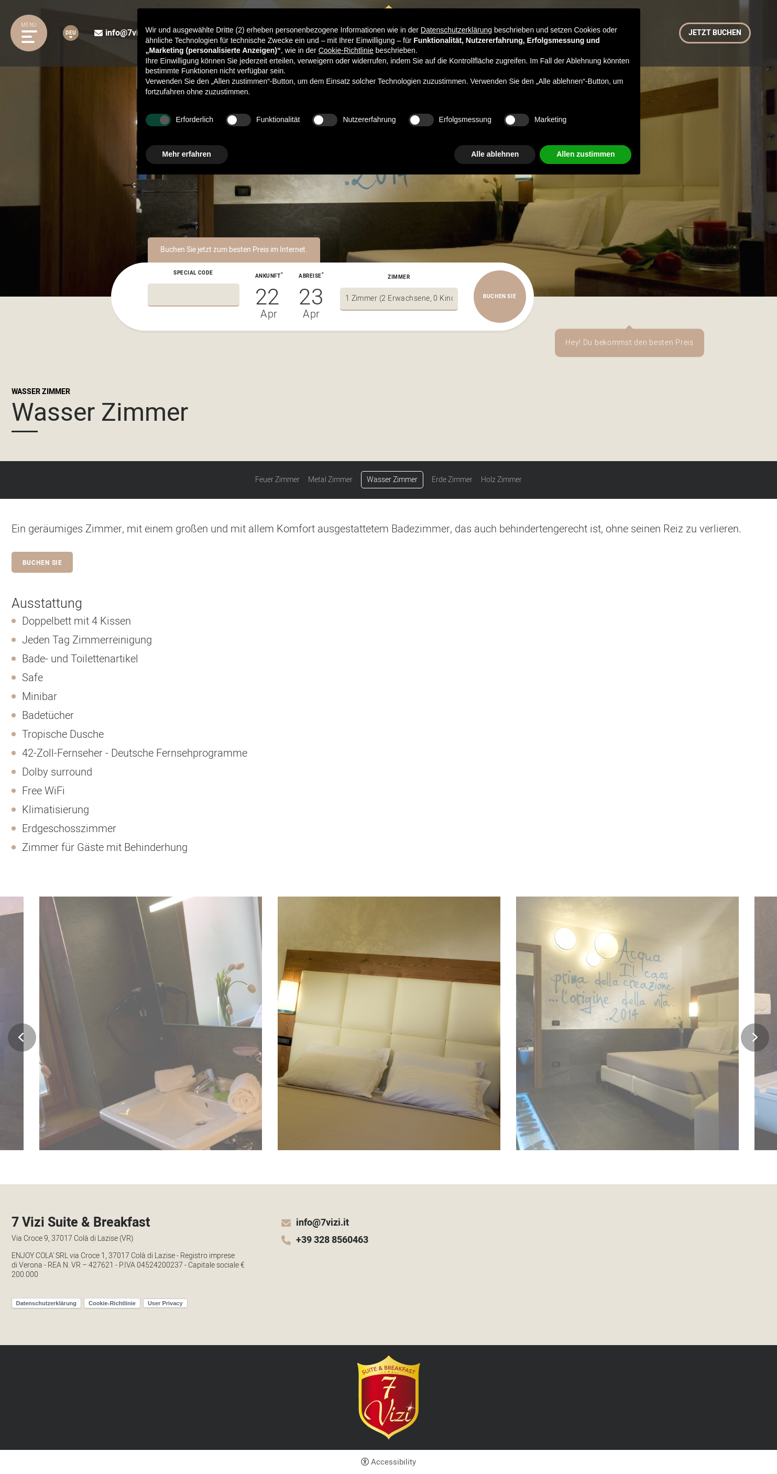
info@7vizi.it (128, 33)
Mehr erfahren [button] (186, 154)
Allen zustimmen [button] (585, 154)
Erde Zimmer (452, 480)
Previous (22, 1037)
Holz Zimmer (501, 480)
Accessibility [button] (393, 1462)
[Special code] (193, 295)
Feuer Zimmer (277, 480)
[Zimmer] (399, 299)
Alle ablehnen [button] (495, 154)
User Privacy (165, 1303)
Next (755, 1037)
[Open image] (150, 1023)
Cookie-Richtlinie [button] (346, 50)
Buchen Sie (43, 562)
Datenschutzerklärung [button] (456, 30)
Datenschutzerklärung (46, 1303)
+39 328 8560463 (332, 1240)
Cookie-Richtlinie (112, 1303)
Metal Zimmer (330, 480)
